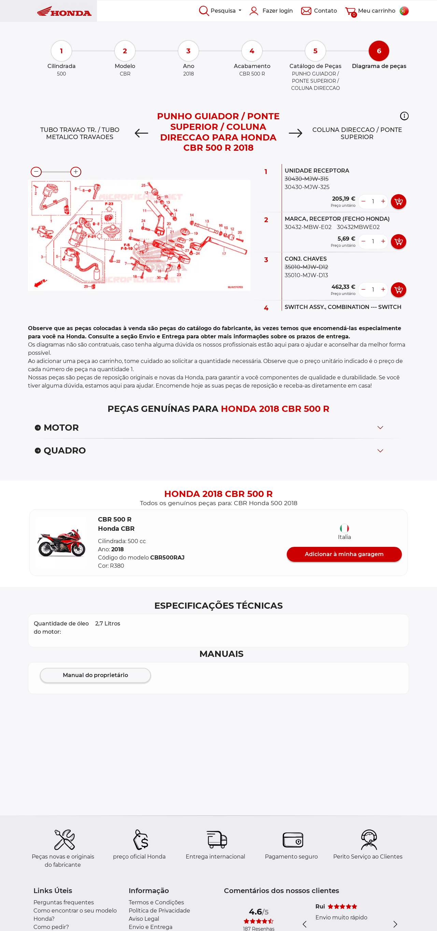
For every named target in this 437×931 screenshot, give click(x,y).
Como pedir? (51, 927)
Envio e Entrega (150, 927)
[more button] (383, 201)
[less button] (363, 201)
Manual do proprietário (95, 675)
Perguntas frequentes (63, 902)
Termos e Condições (156, 902)
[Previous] (141, 133)
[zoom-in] (75, 172)
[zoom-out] (36, 172)
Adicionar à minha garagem (344, 554)
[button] (404, 115)
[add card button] (398, 201)
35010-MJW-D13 (306, 275)
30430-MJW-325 (307, 187)
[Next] (295, 133)
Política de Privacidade (159, 910)
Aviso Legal (144, 919)
